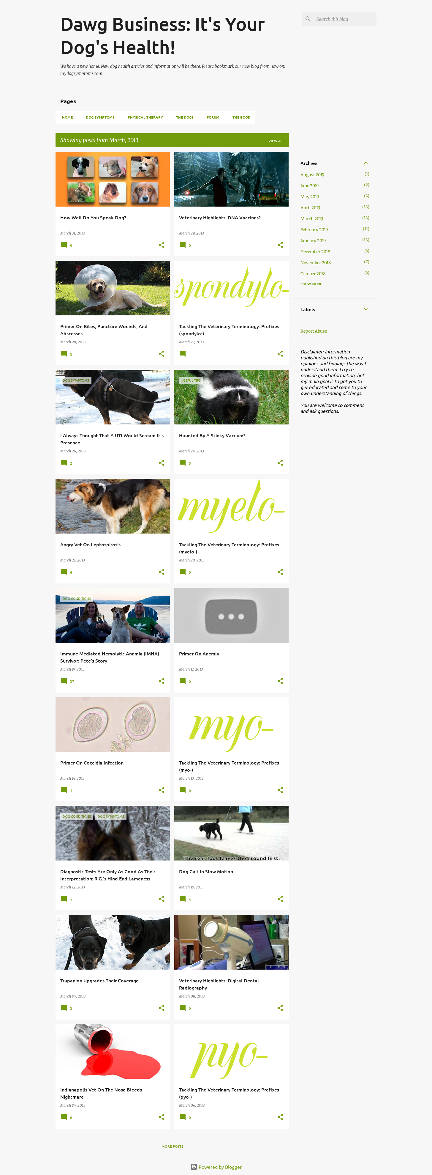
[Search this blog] (345, 19)
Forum (211, 117)
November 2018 (315, 262)
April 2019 (310, 207)
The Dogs (183, 117)
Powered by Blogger (216, 1167)
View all (276, 140)
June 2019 (309, 185)
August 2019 (312, 174)
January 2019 (313, 240)
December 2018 (315, 251)
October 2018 (312, 273)
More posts (172, 1146)
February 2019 (314, 229)
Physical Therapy (143, 117)
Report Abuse (313, 331)
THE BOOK (240, 117)
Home (65, 117)
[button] (161, 245)
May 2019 (309, 196)
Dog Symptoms (98, 117)
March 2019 (311, 218)
